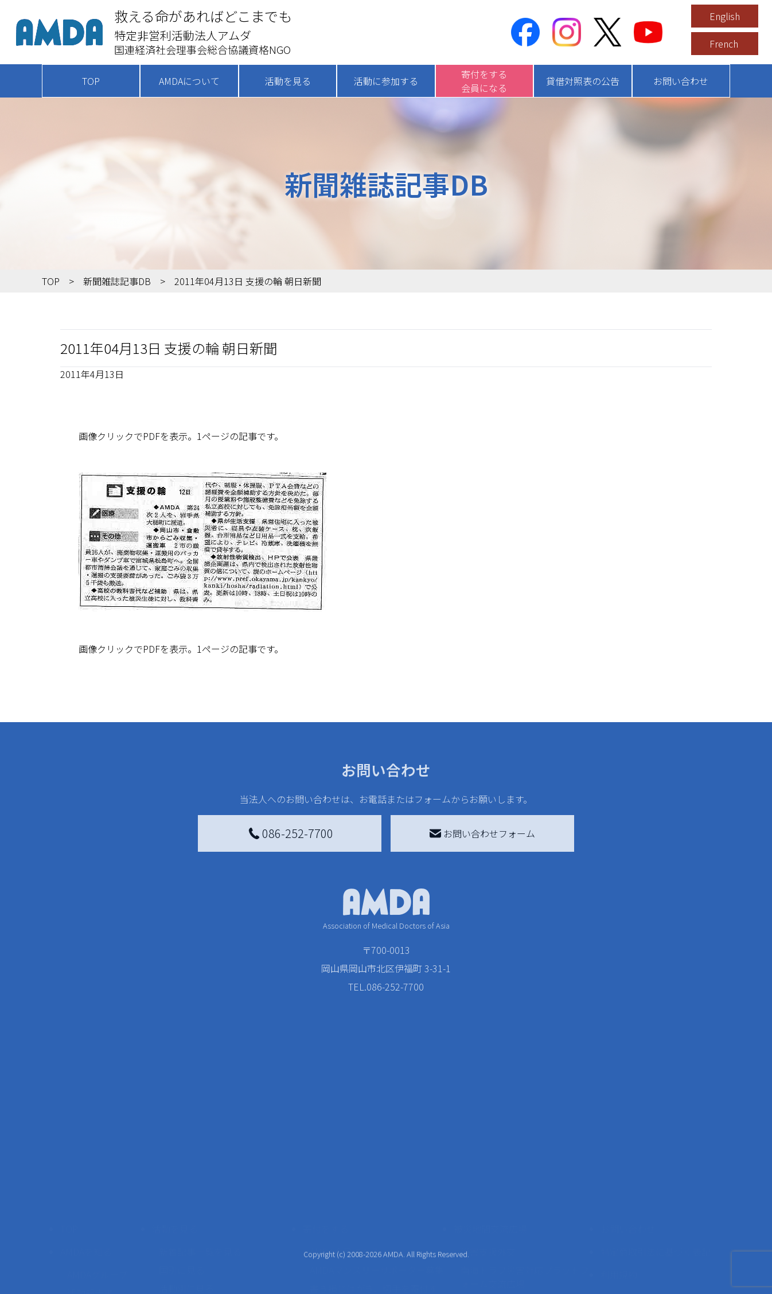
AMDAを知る (86, 1161)
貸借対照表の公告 (582, 81)
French (723, 43)
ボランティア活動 (195, 1243)
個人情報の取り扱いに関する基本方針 (656, 1213)
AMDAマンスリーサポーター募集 (377, 1179)
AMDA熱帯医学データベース (102, 1264)
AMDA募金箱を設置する (358, 1230)
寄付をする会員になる (484, 81)
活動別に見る (186, 1198)
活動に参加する (386, 81)
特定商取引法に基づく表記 (656, 1161)
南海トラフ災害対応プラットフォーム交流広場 (525, 1186)
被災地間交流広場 (490, 1138)
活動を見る (288, 81)
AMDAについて (189, 81)
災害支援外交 (488, 1161)
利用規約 (619, 1184)
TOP (91, 81)
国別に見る (182, 1179)
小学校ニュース (99, 1220)
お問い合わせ (680, 81)
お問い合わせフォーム (482, 833)
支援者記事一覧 (342, 1280)
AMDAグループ (97, 1184)
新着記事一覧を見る (200, 1161)
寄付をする (326, 1138)
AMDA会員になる (345, 1161)
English (724, 16)
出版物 (81, 1239)
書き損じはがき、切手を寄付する (374, 1204)
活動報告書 (90, 1202)
